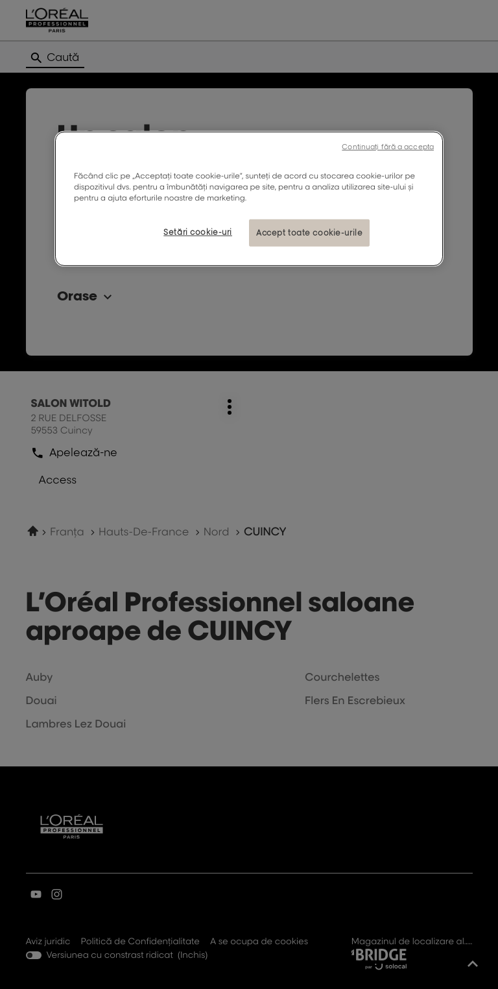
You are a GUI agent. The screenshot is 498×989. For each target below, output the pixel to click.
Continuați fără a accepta (388, 146)
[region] (249, 198)
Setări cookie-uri (197, 232)
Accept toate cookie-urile (309, 233)
